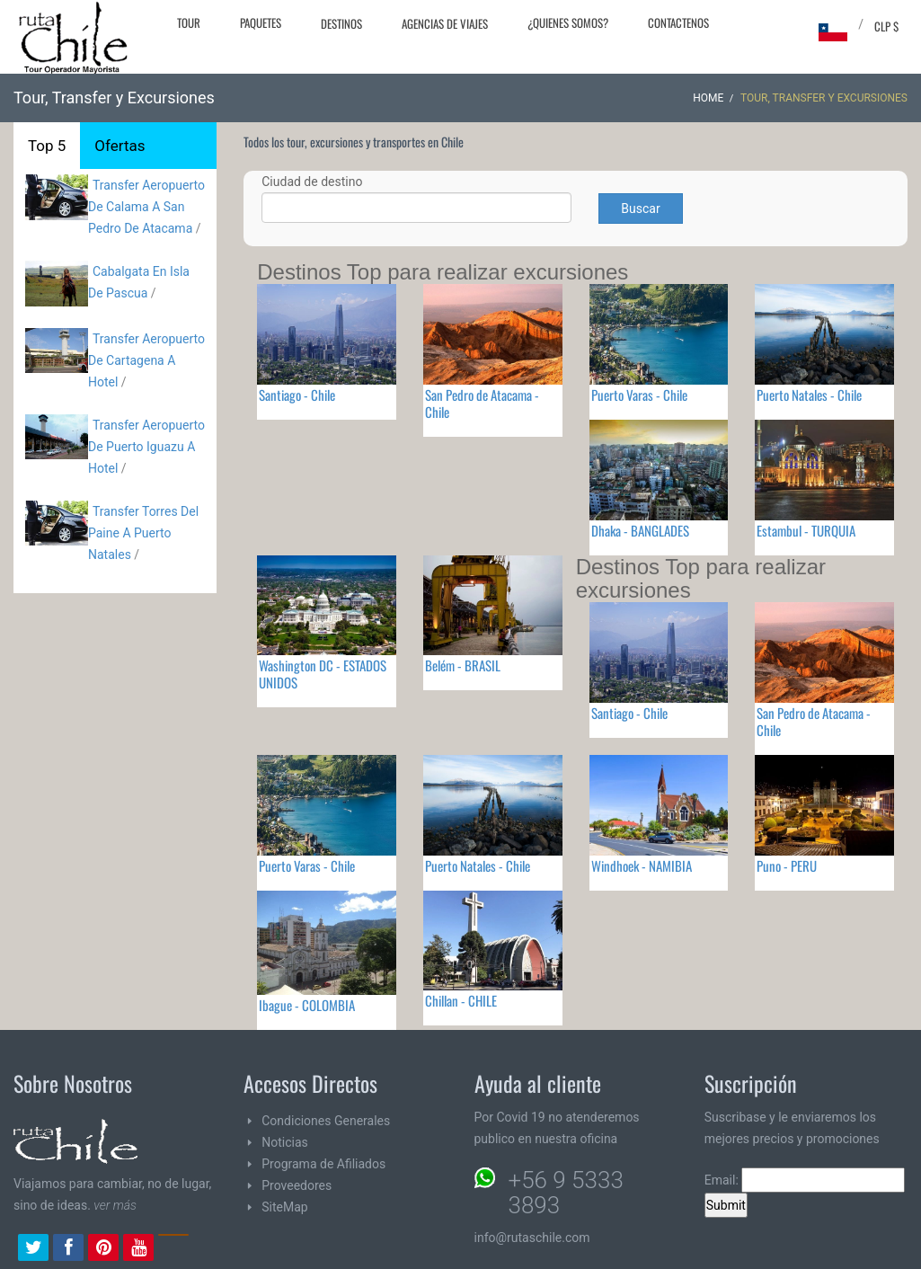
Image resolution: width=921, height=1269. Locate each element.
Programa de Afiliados (323, 1164)
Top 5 (47, 146)
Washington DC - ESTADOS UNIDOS (322, 673)
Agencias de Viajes (445, 23)
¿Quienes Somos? (567, 22)
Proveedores (296, 1185)
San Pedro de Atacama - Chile (482, 403)
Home (708, 98)
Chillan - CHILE (461, 1000)
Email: (805, 1180)
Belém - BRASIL (462, 665)
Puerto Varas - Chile (639, 394)
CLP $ (886, 26)
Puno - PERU (787, 865)
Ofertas (119, 146)
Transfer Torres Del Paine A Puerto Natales (143, 533)
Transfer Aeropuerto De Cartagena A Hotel (146, 360)
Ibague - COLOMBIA (307, 1005)
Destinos (341, 23)
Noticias (284, 1142)
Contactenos (678, 22)
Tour (188, 22)
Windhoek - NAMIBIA (641, 865)
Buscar (640, 208)
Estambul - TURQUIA (806, 530)
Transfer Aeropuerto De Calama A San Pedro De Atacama (146, 206)
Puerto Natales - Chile (809, 394)
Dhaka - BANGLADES (640, 530)
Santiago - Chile (297, 394)
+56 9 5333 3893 (566, 1193)
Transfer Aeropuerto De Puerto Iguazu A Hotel (146, 446)
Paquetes (260, 22)
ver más (115, 1205)
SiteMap (284, 1207)
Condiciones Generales (325, 1121)
